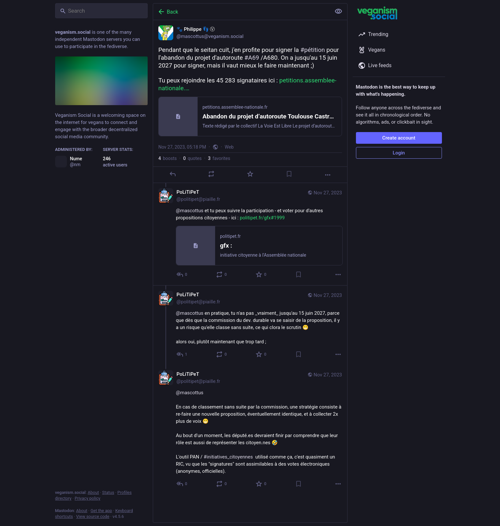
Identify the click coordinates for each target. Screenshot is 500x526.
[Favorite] (250, 174)
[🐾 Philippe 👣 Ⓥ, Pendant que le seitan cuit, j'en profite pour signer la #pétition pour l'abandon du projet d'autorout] (250, 101)
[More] (328, 175)
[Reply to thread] (182, 274)
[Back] (241, 12)
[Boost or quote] (211, 174)
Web (229, 147)
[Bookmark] (289, 174)
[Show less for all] (338, 11)
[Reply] (172, 174)
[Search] (101, 10)
